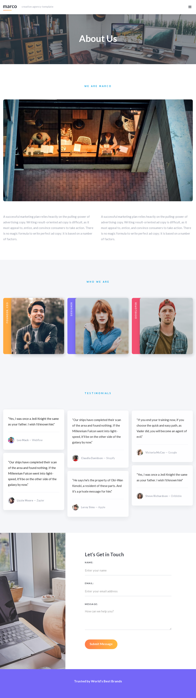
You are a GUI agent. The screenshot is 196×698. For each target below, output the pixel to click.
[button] (190, 7)
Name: (98, 562)
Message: (100, 604)
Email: (98, 583)
